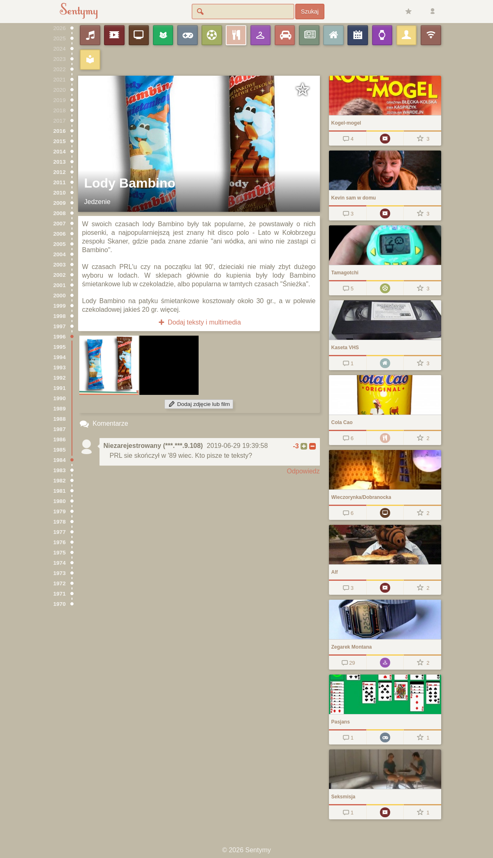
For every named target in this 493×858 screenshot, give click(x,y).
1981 (59, 491)
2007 (59, 223)
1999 (59, 306)
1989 (59, 409)
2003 (59, 265)
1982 (59, 481)
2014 (59, 151)
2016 (59, 131)
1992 (59, 378)
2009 (59, 203)
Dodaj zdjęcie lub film (199, 404)
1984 (59, 460)
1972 (59, 583)
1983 (59, 470)
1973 (59, 573)
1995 (59, 347)
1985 (59, 450)
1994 (59, 357)
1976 (59, 542)
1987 (59, 429)
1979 (59, 511)
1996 (59, 337)
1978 (59, 522)
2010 (59, 193)
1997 (59, 326)
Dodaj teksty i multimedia (199, 322)
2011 (59, 182)
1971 (59, 594)
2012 (59, 172)
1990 (59, 398)
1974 (59, 563)
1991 (59, 388)
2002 (59, 275)
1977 (59, 532)
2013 (59, 162)
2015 (59, 141)
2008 (59, 213)
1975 (59, 553)
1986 (59, 439)
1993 (59, 367)
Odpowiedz (303, 471)
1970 (59, 604)
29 (347, 663)
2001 (59, 285)
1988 (59, 419)
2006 (59, 234)
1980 (59, 501)
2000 (59, 295)
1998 (59, 316)
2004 (59, 254)
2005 (59, 244)
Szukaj (310, 11)
